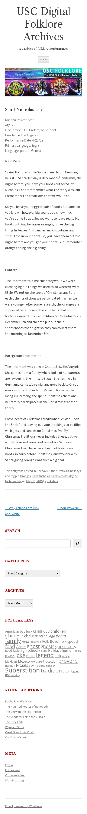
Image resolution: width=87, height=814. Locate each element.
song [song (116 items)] (42, 666)
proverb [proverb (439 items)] (68, 660)
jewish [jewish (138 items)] (9, 656)
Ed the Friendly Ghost (18, 701)
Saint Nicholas (41, 476)
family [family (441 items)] (13, 640)
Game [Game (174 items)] (21, 646)
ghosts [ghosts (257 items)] (47, 646)
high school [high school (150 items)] (29, 650)
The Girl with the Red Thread (23, 712)
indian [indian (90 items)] (77, 650)
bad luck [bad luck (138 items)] (26, 631)
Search (12, 531)
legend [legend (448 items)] (45, 655)
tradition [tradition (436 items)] (51, 670)
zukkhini (52, 481)
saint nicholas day (62, 476)
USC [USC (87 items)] (7, 675)
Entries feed (12, 770)
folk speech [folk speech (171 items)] (69, 641)
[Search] (77, 543)
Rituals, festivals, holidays (65, 471)
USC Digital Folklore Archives (43, 24)
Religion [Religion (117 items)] (10, 666)
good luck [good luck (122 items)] (12, 651)
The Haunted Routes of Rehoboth (26, 706)
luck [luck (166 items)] (58, 655)
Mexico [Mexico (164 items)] (24, 661)
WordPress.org (14, 780)
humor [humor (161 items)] (67, 650)
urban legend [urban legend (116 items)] (71, 671)
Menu (43, 59)
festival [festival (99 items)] (26, 641)
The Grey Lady (14, 722)
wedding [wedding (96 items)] (15, 675)
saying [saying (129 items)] (33, 665)
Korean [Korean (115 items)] (30, 656)
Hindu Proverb (69, 508)
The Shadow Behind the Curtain (25, 717)
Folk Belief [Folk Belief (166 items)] (50, 641)
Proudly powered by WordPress (23, 806)
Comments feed (15, 775)
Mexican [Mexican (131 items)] (11, 661)
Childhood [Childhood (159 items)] (41, 631)
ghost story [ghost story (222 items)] (65, 646)
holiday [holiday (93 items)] (43, 650)
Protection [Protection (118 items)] (50, 661)
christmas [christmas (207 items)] (33, 635)
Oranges (25, 476)
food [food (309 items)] (10, 646)
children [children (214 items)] (58, 631)
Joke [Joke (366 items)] (20, 655)
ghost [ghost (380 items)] (33, 646)
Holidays (42, 471)
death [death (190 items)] (61, 635)
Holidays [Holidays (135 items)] (54, 650)
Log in (9, 765)
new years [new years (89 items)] (36, 661)
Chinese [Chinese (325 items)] (14, 635)
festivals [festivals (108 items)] (36, 642)
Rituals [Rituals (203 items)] (22, 665)
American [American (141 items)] (12, 631)
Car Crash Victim (15, 737)
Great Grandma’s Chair (19, 732)
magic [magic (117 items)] (66, 656)
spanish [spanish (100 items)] (50, 665)
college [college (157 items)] (49, 636)
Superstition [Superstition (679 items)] (22, 670)
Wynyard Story (14, 727)
